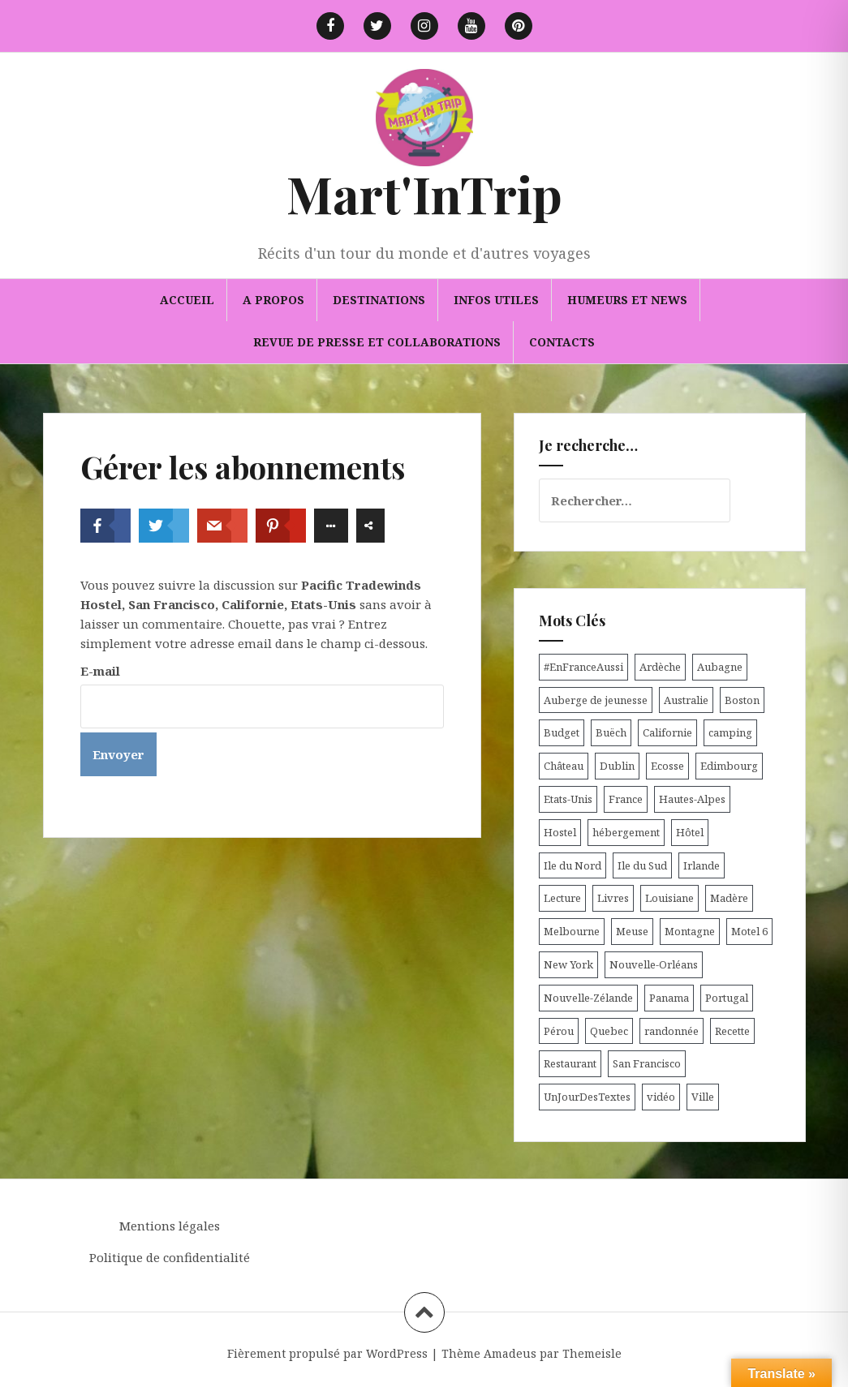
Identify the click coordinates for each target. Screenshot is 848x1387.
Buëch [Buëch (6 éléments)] (611, 732)
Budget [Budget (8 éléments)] (561, 732)
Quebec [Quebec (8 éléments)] (609, 1031)
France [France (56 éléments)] (626, 799)
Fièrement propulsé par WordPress (327, 1353)
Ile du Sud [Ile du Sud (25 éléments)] (642, 865)
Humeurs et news (627, 299)
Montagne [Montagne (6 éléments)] (690, 931)
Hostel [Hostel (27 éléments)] (560, 832)
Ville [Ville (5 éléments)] (702, 1096)
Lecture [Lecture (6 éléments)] (562, 898)
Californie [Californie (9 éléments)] (667, 732)
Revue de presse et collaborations (377, 342)
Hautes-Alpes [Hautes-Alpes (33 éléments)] (692, 799)
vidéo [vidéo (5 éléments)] (661, 1096)
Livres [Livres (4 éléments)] (613, 898)
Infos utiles (496, 299)
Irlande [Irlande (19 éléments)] (701, 865)
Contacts (562, 342)
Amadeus (510, 1353)
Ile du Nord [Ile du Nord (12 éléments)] (572, 865)
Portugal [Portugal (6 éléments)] (726, 997)
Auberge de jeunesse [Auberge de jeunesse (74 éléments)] (596, 700)
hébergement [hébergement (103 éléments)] (626, 832)
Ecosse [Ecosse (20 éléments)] (667, 765)
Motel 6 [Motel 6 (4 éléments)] (749, 931)
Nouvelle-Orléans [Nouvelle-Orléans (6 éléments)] (653, 964)
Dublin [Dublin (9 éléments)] (617, 765)
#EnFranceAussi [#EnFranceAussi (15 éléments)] (583, 666)
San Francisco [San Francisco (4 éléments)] (647, 1063)
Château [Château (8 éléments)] (563, 765)
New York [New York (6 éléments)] (568, 964)
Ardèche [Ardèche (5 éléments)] (660, 666)
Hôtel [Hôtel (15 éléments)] (690, 832)
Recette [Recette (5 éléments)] (732, 1031)
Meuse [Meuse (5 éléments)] (632, 931)
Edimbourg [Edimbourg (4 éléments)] (729, 765)
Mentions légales (169, 1225)
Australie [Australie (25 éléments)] (686, 700)
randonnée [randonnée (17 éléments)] (671, 1031)
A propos (273, 299)
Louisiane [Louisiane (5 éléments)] (669, 898)
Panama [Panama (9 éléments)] (669, 997)
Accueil (187, 299)
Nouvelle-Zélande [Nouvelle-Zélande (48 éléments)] (588, 997)
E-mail (100, 671)
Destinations (379, 299)
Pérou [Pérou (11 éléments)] (559, 1031)
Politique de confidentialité (169, 1257)
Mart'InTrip (424, 193)
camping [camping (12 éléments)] (730, 732)
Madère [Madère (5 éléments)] (729, 898)
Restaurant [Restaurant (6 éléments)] (570, 1063)
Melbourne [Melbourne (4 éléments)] (572, 931)
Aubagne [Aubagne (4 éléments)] (720, 666)
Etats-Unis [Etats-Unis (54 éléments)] (568, 799)
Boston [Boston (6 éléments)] (742, 700)
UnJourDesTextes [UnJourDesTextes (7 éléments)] (587, 1096)
